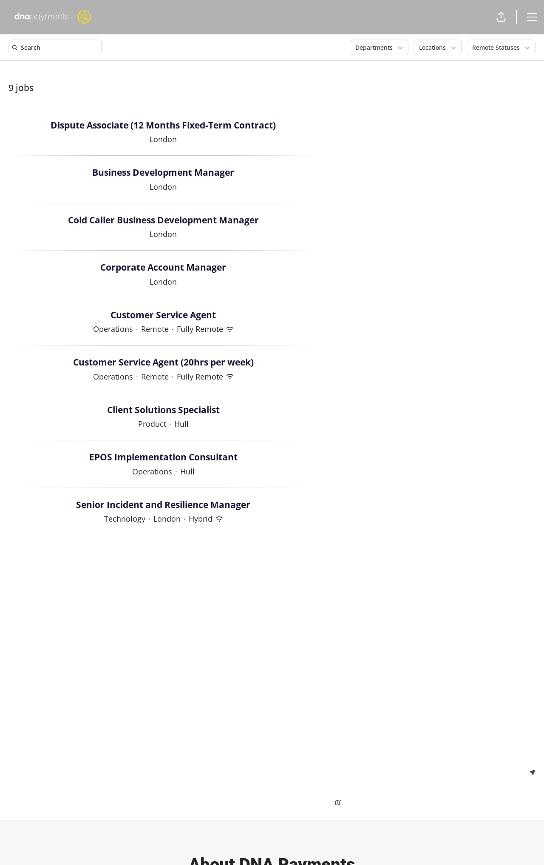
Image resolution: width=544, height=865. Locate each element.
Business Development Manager (163, 173)
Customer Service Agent (163, 315)
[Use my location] (532, 772)
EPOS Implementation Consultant (163, 457)
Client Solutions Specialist (163, 410)
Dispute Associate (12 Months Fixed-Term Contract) (163, 125)
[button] (501, 17)
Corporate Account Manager (163, 267)
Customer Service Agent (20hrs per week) (163, 362)
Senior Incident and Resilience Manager (163, 505)
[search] (56, 47)
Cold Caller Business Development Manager (163, 220)
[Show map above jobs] (338, 802)
